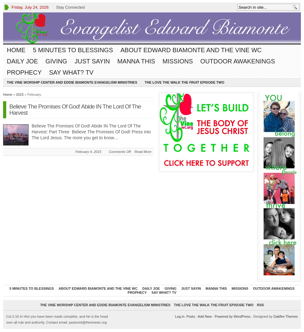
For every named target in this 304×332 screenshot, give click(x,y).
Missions (178, 61)
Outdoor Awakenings (237, 61)
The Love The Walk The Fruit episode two (184, 82)
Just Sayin (92, 61)
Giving (56, 61)
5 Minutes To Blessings (73, 50)
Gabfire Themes (285, 316)
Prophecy (24, 72)
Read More (143, 152)
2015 (20, 94)
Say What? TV (71, 72)
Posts (190, 316)
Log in (179, 316)
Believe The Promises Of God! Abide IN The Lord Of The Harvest (75, 109)
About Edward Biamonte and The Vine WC (191, 50)
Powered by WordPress (232, 316)
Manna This (136, 61)
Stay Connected (70, 7)
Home (16, 50)
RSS (260, 305)
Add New (205, 316)
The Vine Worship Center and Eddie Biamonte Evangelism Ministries (72, 82)
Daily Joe (22, 61)
